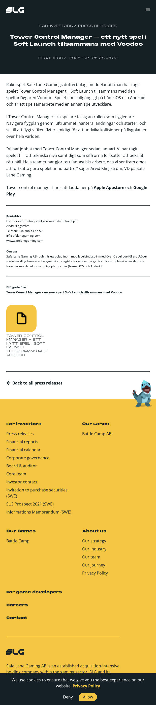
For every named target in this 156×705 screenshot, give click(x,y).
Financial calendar (23, 452)
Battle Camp (17, 543)
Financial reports (22, 444)
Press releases (20, 436)
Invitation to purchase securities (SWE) (37, 495)
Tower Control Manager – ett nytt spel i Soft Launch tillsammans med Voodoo (64, 292)
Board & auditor (21, 468)
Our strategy (94, 543)
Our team (91, 559)
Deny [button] (68, 697)
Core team (16, 476)
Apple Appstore (109, 187)
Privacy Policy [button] (86, 686)
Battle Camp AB (96, 436)
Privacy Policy (95, 576)
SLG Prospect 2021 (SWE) (30, 506)
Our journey (93, 567)
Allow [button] (88, 697)
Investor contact (21, 484)
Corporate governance (27, 460)
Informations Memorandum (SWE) (38, 515)
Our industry (94, 551)
